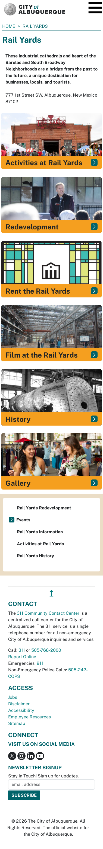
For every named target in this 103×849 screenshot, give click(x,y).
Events (23, 519)
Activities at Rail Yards (40, 543)
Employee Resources (29, 716)
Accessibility (21, 710)
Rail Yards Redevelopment (44, 507)
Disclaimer (19, 703)
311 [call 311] (21, 650)
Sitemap (16, 723)
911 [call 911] (40, 663)
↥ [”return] (51, 593)
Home (8, 26)
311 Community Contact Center (48, 613)
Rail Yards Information (40, 531)
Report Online (22, 656)
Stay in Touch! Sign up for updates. (43, 776)
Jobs (12, 697)
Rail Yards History (35, 555)
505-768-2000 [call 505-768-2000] (46, 650)
